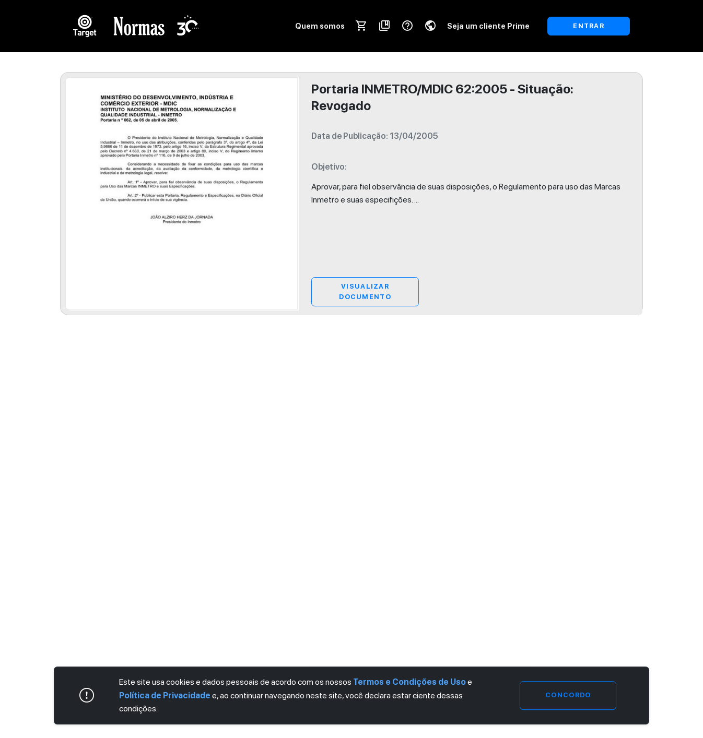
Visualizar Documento (365, 291)
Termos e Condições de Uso (409, 682)
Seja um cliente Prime (488, 25)
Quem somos (320, 25)
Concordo (568, 695)
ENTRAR (588, 26)
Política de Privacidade (164, 695)
